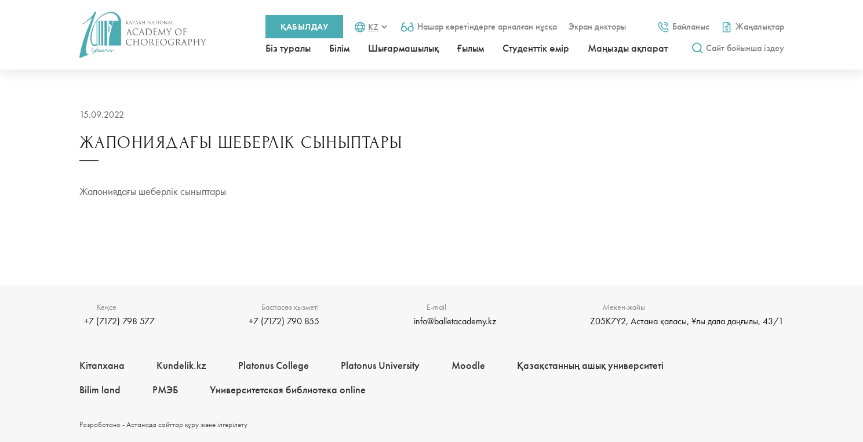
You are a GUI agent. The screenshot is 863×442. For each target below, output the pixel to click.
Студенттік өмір (535, 48)
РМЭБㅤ (165, 389)
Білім (339, 48)
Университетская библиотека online (288, 389)
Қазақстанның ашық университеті (590, 365)
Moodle (468, 365)
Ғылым (470, 48)
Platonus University (380, 365)
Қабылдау (305, 26)
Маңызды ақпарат (628, 48)
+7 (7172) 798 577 (119, 321)
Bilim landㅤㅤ (100, 389)
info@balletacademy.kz (455, 321)
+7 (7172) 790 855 (284, 321)
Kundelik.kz (181, 365)
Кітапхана (102, 365)
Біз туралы (288, 48)
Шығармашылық (403, 48)
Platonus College (273, 365)
